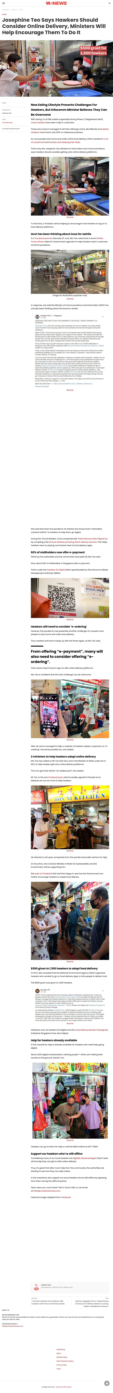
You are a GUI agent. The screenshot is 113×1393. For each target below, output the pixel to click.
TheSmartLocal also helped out (93, 538)
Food (21, 10)
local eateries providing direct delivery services (74, 542)
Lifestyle (14, 10)
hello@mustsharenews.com (46, 1190)
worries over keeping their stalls (65, 142)
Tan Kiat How (7, 122)
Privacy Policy (61, 1365)
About (58, 1353)
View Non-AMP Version (63, 1387)
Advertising (60, 1349)
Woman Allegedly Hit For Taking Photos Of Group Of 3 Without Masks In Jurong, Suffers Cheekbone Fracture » (92, 1304)
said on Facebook (43, 873)
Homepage (5, 10)
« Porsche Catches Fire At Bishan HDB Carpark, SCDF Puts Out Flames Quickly (48, 1302)
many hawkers (38, 122)
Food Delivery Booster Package (90, 1030)
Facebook (66, 1197)
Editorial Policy (61, 1357)
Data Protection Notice (64, 1361)
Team (58, 1369)
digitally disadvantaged (84, 1158)
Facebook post (42, 238)
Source (70, 217)
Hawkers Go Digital (56, 569)
